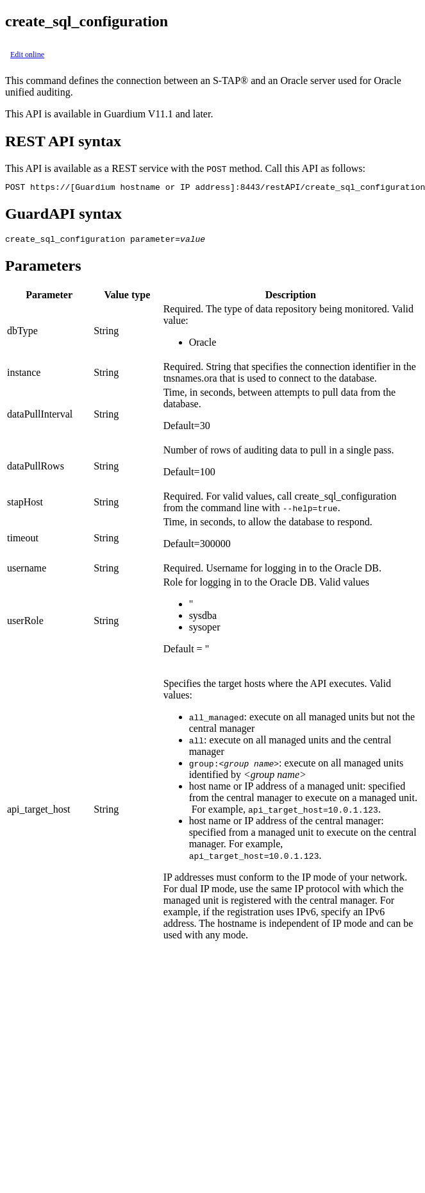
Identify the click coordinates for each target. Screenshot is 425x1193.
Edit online (27, 54)
